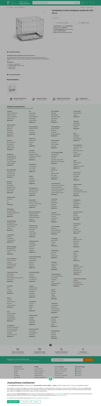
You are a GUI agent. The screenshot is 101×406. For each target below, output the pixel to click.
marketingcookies (59, 394)
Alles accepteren (13, 401)
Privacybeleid (37, 398)
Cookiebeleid (45, 398)
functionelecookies (61, 395)
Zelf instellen (26, 401)
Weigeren (36, 401)
